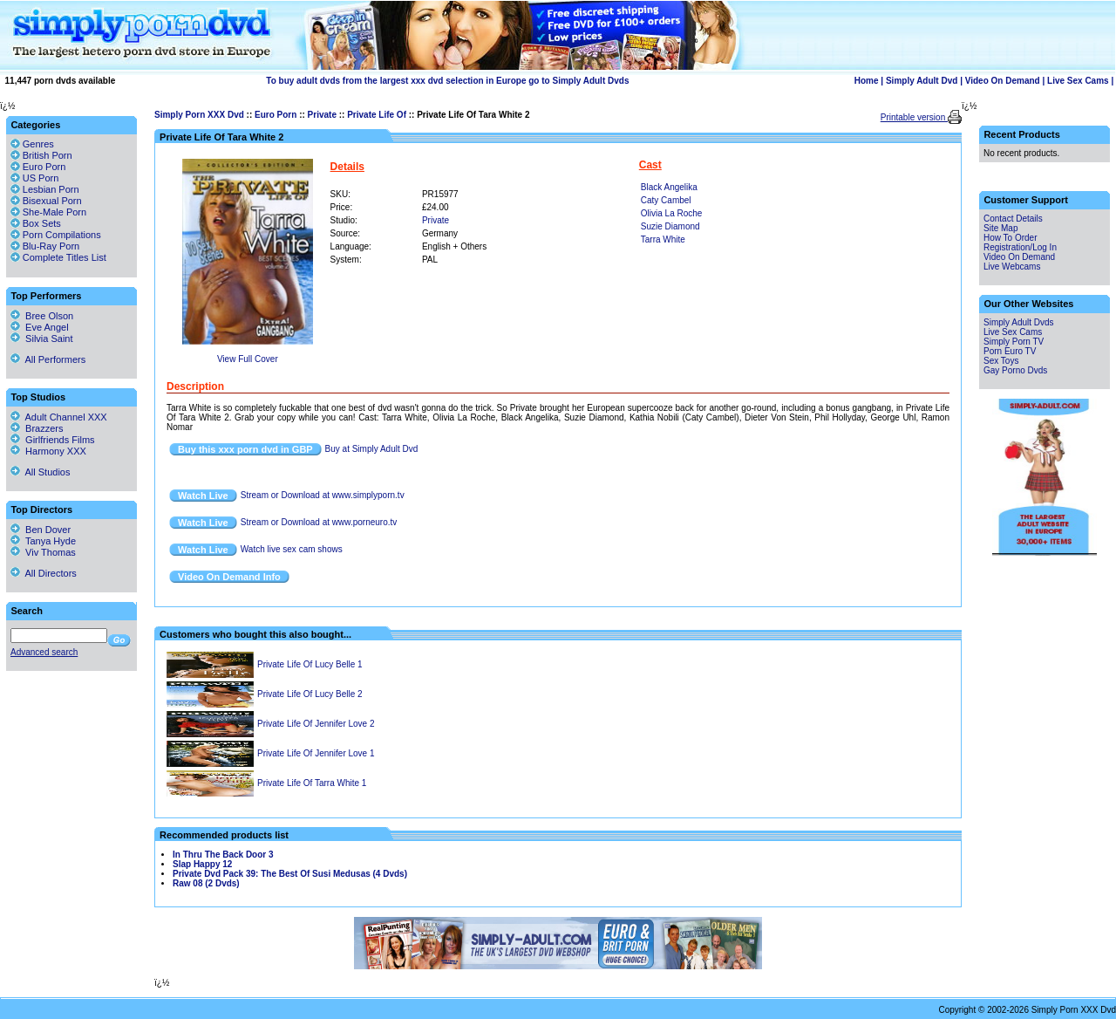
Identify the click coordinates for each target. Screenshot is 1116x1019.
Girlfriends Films (52, 439)
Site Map (1000, 228)
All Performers (47, 359)
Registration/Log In (1020, 247)
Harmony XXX (48, 451)
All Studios (40, 472)
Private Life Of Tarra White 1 (311, 783)
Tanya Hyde (43, 541)
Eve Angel (39, 327)
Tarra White (663, 239)
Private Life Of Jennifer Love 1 (316, 753)
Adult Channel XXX (58, 417)
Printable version (914, 117)
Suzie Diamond (670, 226)
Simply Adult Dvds (1018, 322)
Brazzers (37, 428)
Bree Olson (41, 316)
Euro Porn (275, 115)
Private (322, 115)
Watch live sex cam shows (292, 549)
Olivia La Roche (672, 213)
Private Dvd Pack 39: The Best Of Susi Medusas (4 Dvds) (290, 874)
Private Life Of (376, 115)
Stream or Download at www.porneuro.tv (319, 522)
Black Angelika (669, 187)
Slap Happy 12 (202, 864)
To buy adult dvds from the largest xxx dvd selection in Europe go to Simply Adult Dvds (447, 80)
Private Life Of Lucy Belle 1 (310, 664)
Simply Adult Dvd (921, 80)
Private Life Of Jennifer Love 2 (316, 723)
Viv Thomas (43, 552)
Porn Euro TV (1009, 351)
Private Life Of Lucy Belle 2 (310, 694)
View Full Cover (247, 359)
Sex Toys (1000, 361)
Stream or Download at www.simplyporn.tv (323, 495)
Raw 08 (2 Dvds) (206, 883)
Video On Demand (1002, 80)
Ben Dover (40, 529)
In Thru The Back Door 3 (223, 854)
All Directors (43, 573)
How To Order (1010, 238)
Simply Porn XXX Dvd (199, 115)
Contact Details (1013, 218)
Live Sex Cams (1078, 80)
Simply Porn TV (1013, 341)
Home (866, 80)
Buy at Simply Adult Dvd (371, 449)
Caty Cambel (666, 200)
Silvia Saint (41, 338)
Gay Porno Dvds (1015, 370)
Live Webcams (1011, 266)
